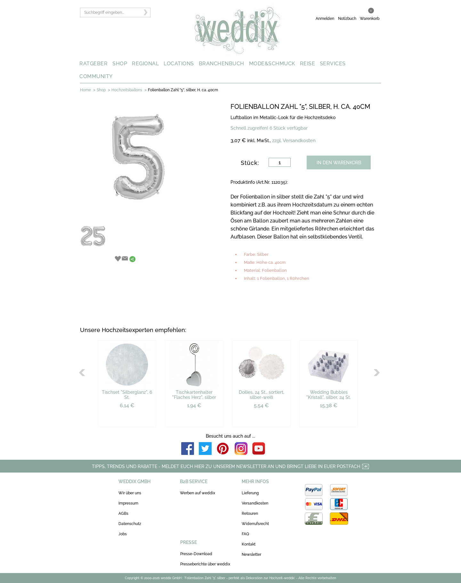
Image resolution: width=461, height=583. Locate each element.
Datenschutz (129, 524)
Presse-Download (196, 554)
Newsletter (251, 554)
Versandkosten (255, 503)
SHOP (119, 64)
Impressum (128, 503)
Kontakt (248, 544)
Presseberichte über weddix (205, 564)
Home (85, 90)
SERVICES (333, 64)
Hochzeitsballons (126, 90)
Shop (101, 90)
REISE (307, 64)
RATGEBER (93, 64)
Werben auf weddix (197, 493)
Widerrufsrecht (255, 524)
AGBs (123, 513)
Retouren (250, 513)
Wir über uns (129, 493)
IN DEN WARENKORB (339, 162)
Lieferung (250, 493)
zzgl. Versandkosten (294, 140)
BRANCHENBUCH (221, 64)
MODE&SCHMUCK (272, 64)
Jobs (122, 534)
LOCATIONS (179, 64)
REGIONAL (145, 64)
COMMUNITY (96, 76)
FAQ (245, 534)
